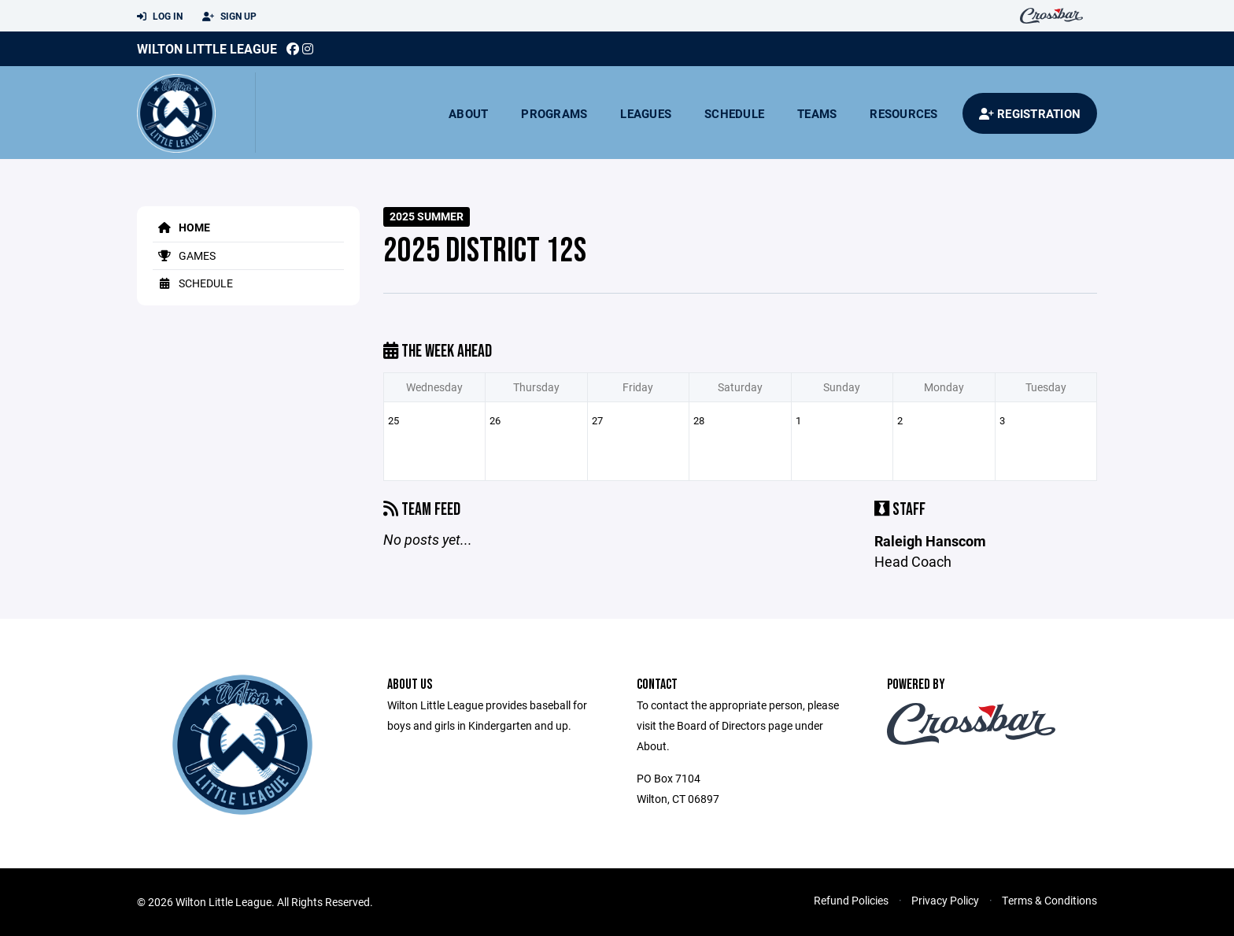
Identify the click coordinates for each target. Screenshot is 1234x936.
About (468, 113)
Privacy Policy (945, 900)
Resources (903, 113)
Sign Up (229, 16)
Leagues (645, 113)
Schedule (734, 113)
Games (184, 255)
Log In (160, 16)
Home (181, 227)
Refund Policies (851, 900)
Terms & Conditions (1049, 900)
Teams (817, 113)
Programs (554, 113)
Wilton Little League (207, 48)
